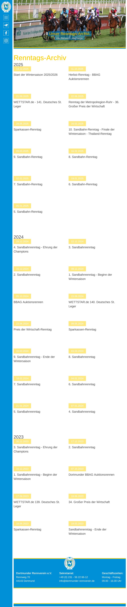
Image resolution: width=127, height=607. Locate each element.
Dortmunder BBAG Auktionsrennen (91, 474)
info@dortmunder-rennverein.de (77, 580)
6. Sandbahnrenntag (82, 384)
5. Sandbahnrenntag (27, 411)
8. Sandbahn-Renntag (83, 157)
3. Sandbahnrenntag (82, 247)
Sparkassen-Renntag (27, 129)
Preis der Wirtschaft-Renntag (33, 329)
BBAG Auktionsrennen (28, 302)
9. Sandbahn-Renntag (28, 157)
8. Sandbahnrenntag (82, 356)
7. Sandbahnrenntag (27, 384)
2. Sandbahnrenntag (27, 274)
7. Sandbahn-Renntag (28, 184)
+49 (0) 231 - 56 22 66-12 (73, 577)
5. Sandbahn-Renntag (28, 211)
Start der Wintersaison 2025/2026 (36, 74)
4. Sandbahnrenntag (82, 411)
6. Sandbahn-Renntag (83, 184)
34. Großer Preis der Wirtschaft (89, 502)
